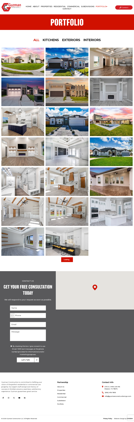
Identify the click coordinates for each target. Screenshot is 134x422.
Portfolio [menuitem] (100, 7)
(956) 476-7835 (110, 392)
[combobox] (12, 315)
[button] (95, 319)
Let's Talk (25, 360)
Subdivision (61, 400)
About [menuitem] (35, 7)
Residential (61, 394)
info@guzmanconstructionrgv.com (118, 396)
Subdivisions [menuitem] (87, 7)
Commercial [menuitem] (73, 7)
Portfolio (60, 404)
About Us (60, 387)
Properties (61, 390)
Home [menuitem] (28, 7)
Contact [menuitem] (67, 9)
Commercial (61, 397)
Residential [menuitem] (59, 7)
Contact (123, 7)
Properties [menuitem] (46, 7)
